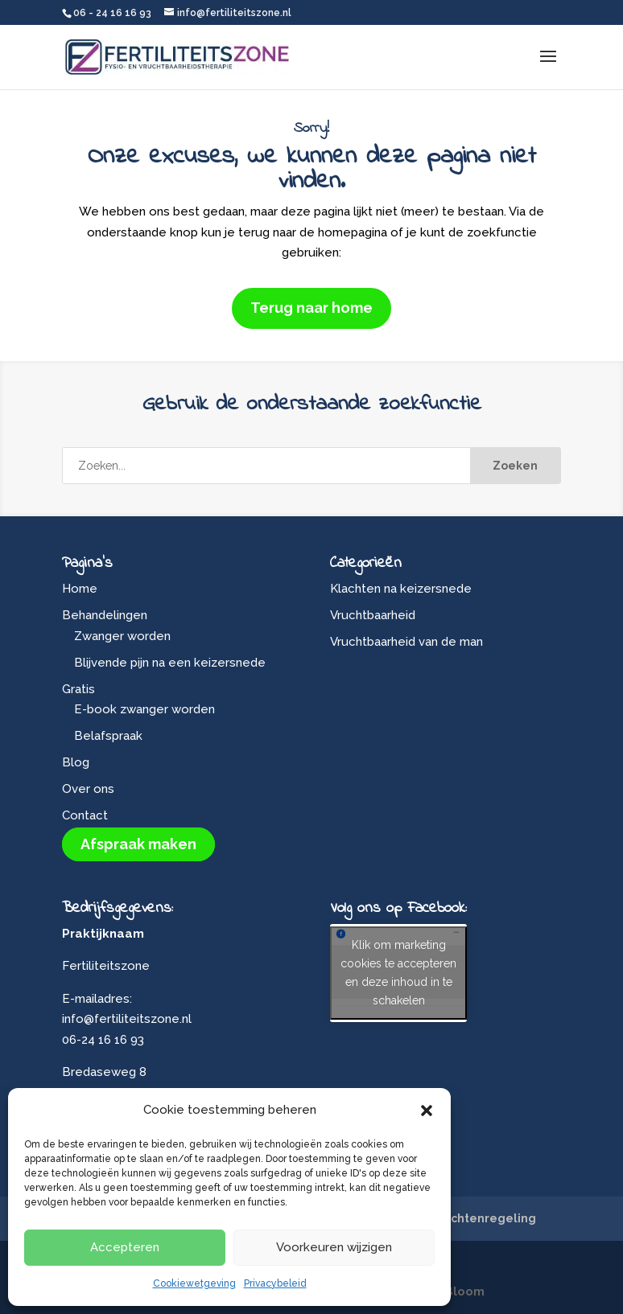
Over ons (88, 789)
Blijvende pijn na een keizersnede (170, 662)
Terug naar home (311, 307)
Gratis (78, 689)
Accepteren (124, 1247)
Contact (85, 815)
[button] (427, 1111)
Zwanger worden (122, 636)
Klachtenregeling (484, 1218)
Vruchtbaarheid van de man (406, 641)
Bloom (464, 1291)
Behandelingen (104, 615)
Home (79, 588)
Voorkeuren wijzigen (334, 1247)
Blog (75, 762)
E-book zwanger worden (144, 709)
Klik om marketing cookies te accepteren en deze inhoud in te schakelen (398, 972)
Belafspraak (108, 736)
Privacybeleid (275, 1283)
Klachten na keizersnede (401, 588)
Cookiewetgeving (194, 1283)
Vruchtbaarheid (372, 615)
